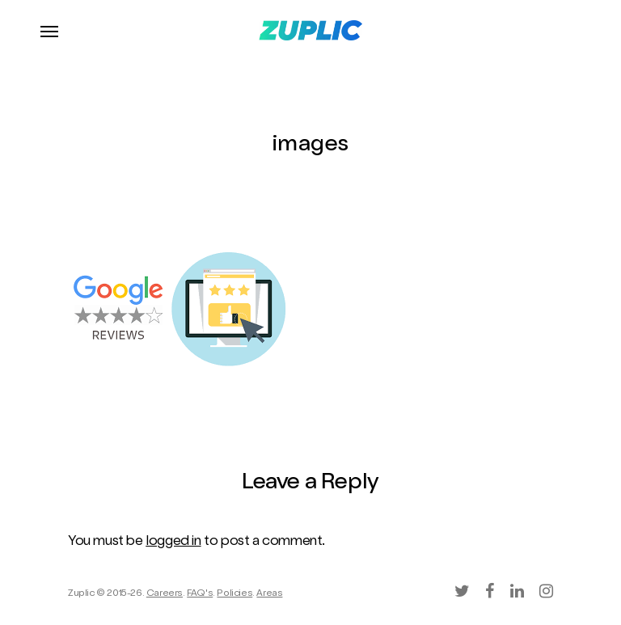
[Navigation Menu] (49, 31)
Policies (234, 594)
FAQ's (200, 594)
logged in (173, 542)
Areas (269, 594)
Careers (164, 594)
